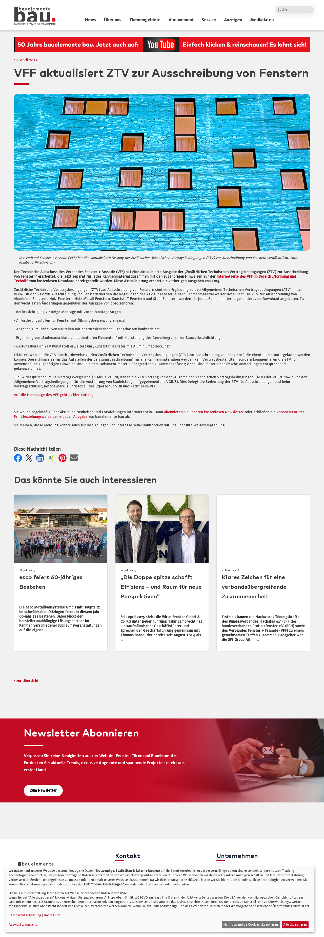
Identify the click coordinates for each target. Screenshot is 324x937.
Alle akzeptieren (295, 924)
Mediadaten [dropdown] (262, 20)
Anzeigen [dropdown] (233, 20)
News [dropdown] (90, 20)
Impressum (52, 915)
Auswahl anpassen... (23, 924)
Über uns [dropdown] (112, 20)
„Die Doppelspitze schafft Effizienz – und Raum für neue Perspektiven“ (161, 587)
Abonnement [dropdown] (181, 20)
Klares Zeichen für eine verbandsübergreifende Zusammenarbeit (254, 587)
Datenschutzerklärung (25, 915)
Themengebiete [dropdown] (144, 20)
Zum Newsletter (43, 790)
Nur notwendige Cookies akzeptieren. (251, 924)
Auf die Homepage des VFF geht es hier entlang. (54, 395)
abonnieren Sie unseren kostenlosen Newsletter (204, 412)
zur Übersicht (27, 681)
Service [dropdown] (209, 20)
